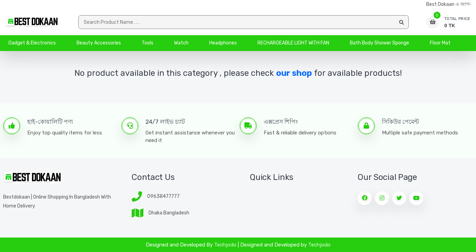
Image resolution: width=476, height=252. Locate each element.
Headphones (223, 43)
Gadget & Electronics (32, 43)
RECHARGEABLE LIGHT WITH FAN (293, 43)
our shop (294, 73)
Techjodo (225, 245)
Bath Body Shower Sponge (379, 43)
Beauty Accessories (99, 43)
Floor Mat (440, 43)
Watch (181, 43)
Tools (147, 43)
